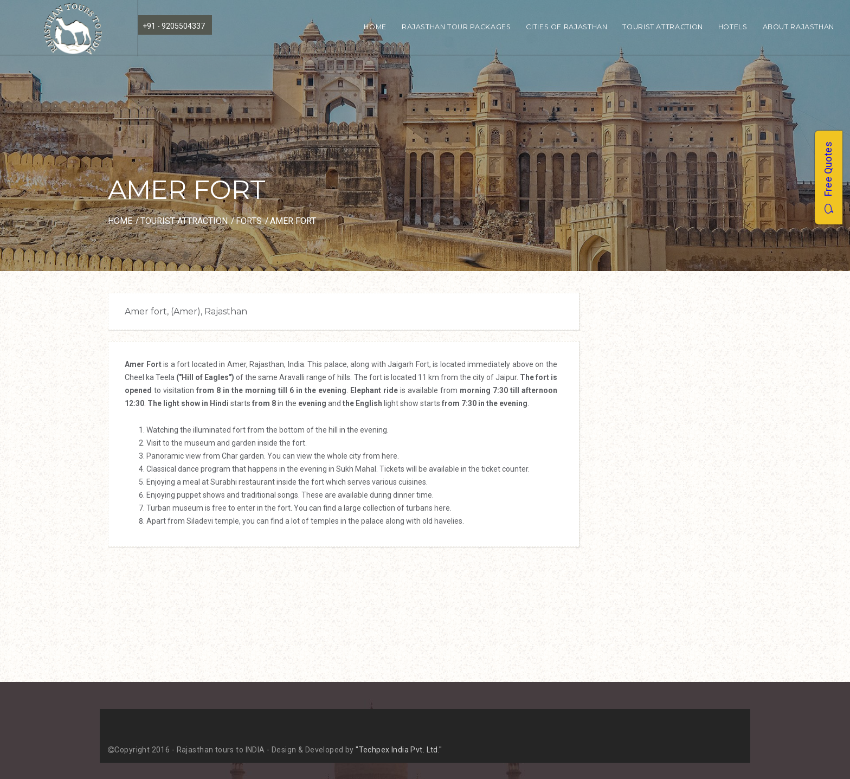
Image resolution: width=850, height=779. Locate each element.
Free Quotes (828, 177)
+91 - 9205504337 (174, 26)
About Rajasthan (798, 27)
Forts (249, 221)
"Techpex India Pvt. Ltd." (399, 749)
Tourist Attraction (662, 27)
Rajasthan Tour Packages (456, 27)
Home (375, 27)
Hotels (733, 27)
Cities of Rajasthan (566, 27)
